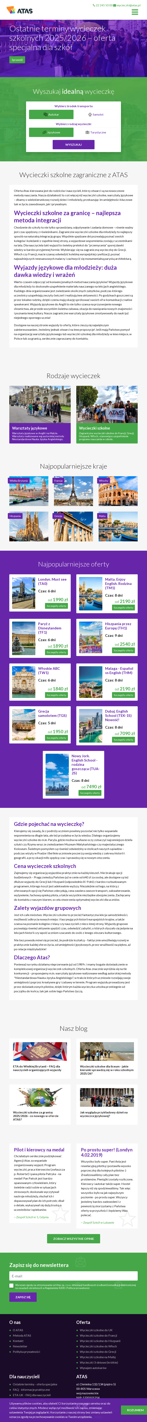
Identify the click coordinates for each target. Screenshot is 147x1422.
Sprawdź (17, 59)
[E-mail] (73, 1276)
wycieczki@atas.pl (126, 5)
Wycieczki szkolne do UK (96, 1330)
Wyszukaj (73, 144)
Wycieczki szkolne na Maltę (98, 1357)
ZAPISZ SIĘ (23, 1297)
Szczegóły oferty (56, 605)
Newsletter (20, 1346)
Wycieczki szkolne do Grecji (98, 1351)
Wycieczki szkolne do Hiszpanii (100, 1341)
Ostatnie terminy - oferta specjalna (35, 1384)
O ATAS (18, 1330)
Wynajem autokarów (93, 1368)
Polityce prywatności (78, 1288)
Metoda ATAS (22, 1335)
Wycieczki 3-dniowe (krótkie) (99, 1362)
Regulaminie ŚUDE (55, 1288)
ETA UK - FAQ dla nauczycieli (32, 1395)
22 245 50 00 (103, 5)
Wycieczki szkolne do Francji (98, 1335)
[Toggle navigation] (134, 12)
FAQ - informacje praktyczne (31, 1389)
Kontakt (18, 1341)
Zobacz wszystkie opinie (73, 1238)
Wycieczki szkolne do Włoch (98, 1346)
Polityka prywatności (26, 1351)
